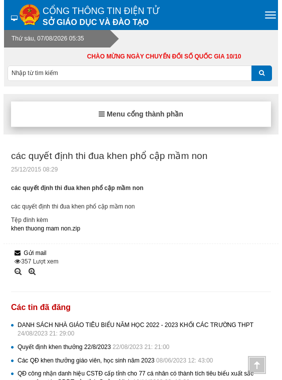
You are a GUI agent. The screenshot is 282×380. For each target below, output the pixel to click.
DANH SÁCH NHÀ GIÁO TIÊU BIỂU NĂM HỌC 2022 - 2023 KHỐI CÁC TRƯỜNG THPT (135, 329)
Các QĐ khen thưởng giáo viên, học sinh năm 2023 (115, 360)
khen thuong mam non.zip (45, 228)
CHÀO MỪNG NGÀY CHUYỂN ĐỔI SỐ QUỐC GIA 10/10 (171, 56)
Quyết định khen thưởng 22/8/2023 (93, 347)
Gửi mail (31, 253)
